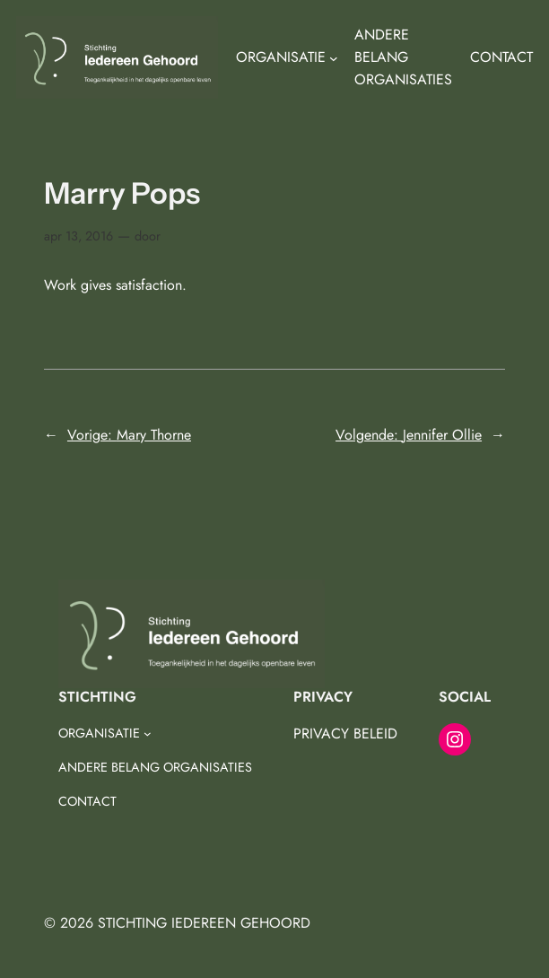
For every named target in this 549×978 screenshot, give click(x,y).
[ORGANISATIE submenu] (333, 58)
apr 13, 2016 (78, 236)
